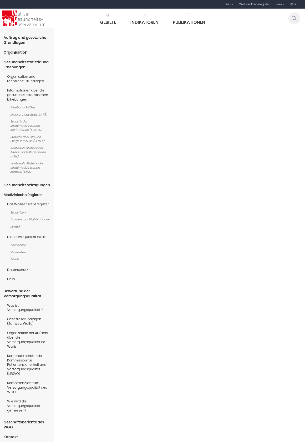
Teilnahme (18, 245)
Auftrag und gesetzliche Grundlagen (25, 40)
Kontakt (15, 226)
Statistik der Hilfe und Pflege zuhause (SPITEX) (27, 139)
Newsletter (18, 252)
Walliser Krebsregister (254, 4)
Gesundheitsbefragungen (27, 185)
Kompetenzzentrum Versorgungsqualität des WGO (27, 387)
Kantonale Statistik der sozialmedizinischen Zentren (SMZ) (26, 167)
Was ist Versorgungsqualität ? (25, 308)
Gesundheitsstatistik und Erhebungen (26, 65)
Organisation (15, 52)
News (280, 4)
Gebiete (108, 22)
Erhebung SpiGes (22, 107)
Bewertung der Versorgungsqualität (22, 294)
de (294, 4)
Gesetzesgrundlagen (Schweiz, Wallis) (24, 321)
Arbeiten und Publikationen (30, 219)
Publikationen (189, 22)
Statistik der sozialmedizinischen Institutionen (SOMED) (26, 126)
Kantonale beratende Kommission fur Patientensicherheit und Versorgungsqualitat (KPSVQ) (26, 365)
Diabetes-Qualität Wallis (26, 237)
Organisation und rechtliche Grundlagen (25, 79)
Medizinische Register (23, 195)
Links (11, 279)
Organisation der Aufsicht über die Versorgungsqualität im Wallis (27, 339)
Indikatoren (144, 22)
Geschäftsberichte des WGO (24, 425)
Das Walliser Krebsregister (28, 204)
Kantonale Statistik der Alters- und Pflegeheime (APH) (28, 152)
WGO (229, 4)
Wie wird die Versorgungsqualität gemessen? (23, 406)
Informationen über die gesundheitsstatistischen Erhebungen (27, 95)
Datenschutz (17, 270)
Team (14, 259)
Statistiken (17, 212)
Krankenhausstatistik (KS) (28, 114)
